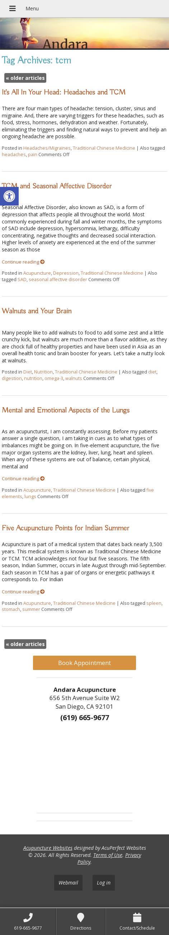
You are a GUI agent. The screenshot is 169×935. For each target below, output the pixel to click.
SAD (22, 279)
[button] (9, 196)
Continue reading (23, 262)
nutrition (33, 378)
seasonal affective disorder (58, 279)
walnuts (73, 378)
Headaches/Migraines (47, 148)
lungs (30, 496)
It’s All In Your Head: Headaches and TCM (64, 92)
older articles (25, 77)
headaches (14, 154)
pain (32, 154)
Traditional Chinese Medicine (104, 148)
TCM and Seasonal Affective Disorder (57, 186)
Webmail (68, 882)
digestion (12, 378)
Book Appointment (84, 663)
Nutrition (43, 372)
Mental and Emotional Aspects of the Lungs (66, 410)
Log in (104, 882)
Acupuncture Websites (47, 847)
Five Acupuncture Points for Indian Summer (65, 528)
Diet (27, 372)
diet (152, 372)
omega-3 (53, 378)
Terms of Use (107, 855)
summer (31, 609)
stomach (11, 609)
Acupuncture (37, 273)
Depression (66, 273)
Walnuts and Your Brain (36, 311)
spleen (153, 603)
